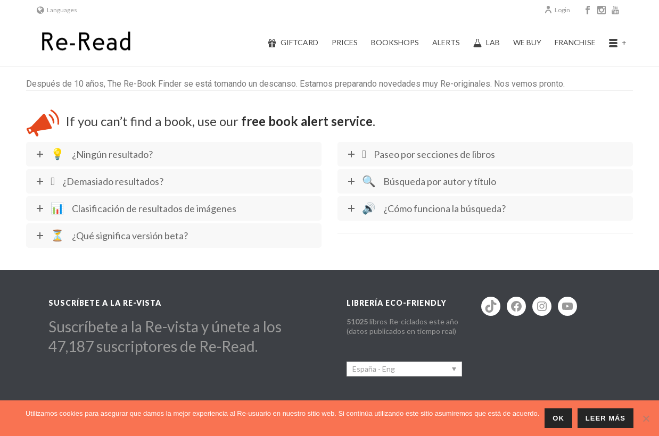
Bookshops (395, 42)
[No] (645, 418)
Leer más (605, 418)
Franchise (575, 42)
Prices (345, 42)
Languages (57, 10)
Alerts (446, 42)
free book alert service (307, 121)
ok (558, 418)
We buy (527, 42)
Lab (486, 42)
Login (557, 10)
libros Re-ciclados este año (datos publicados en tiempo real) (402, 326)
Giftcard (293, 42)
